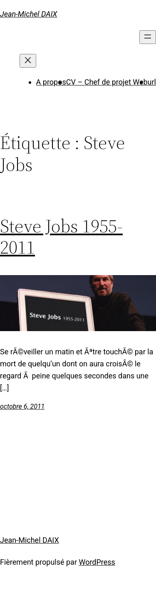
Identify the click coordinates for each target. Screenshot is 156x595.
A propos (51, 82)
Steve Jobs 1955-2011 (61, 237)
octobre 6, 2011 (22, 406)
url (152, 82)
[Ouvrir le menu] (147, 37)
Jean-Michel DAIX (28, 14)
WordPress (97, 562)
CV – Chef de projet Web (107, 82)
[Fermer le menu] (28, 61)
